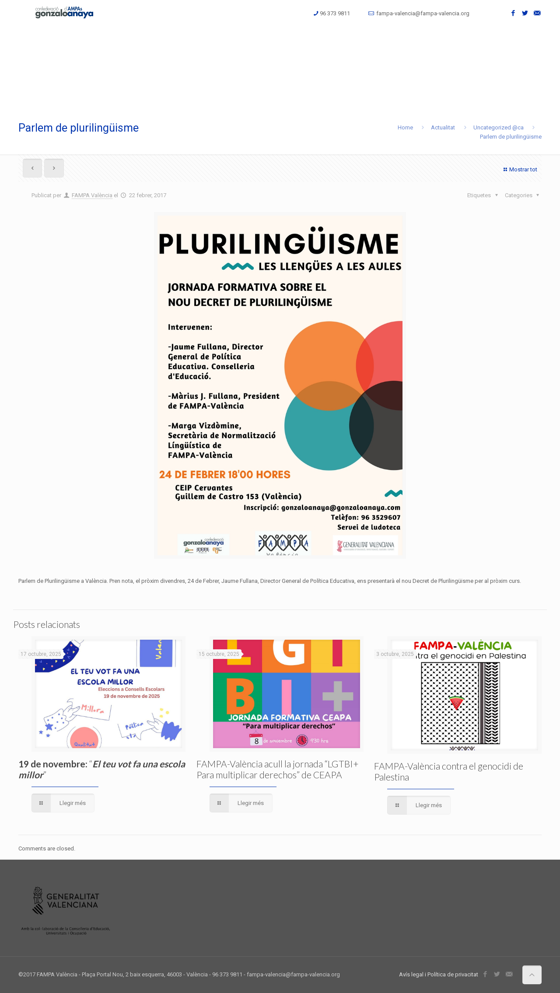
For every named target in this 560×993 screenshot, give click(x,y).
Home (405, 127)
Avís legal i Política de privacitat (438, 974)
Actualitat (443, 127)
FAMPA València (92, 195)
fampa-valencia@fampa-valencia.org (422, 13)
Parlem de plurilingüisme (511, 136)
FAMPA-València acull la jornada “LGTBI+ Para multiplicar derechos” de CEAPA (277, 769)
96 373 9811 (335, 13)
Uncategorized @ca (498, 127)
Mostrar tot (519, 169)
